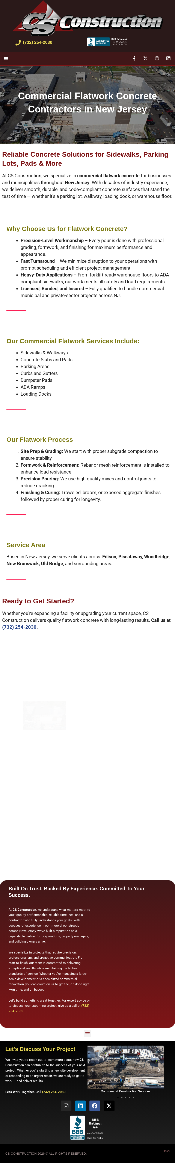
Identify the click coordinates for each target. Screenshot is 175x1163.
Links (166, 1151)
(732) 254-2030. (54, 1092)
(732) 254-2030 (37, 42)
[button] (5, 58)
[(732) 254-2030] (18, 43)
